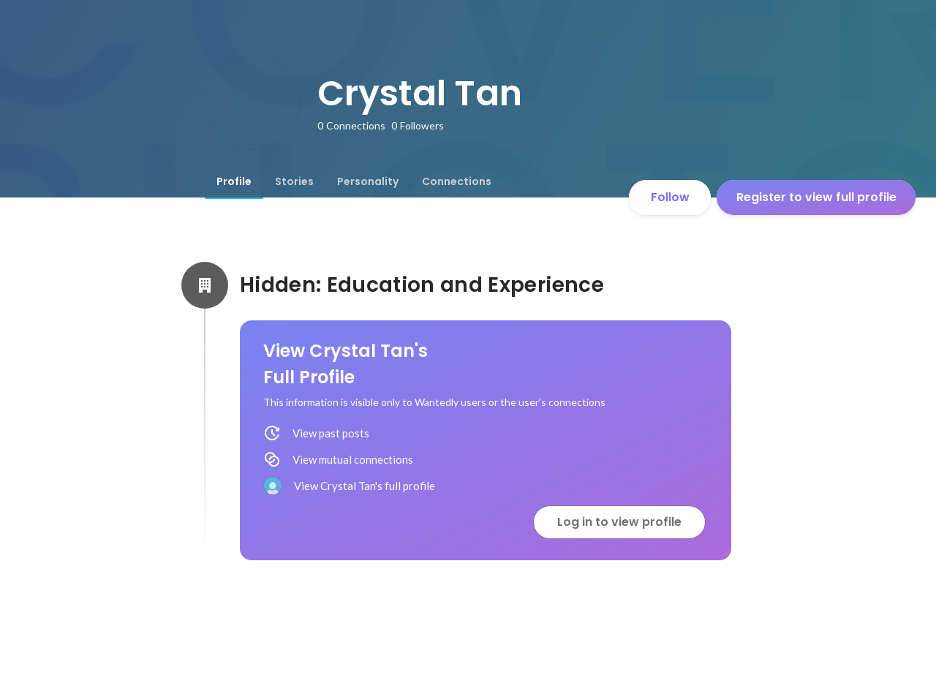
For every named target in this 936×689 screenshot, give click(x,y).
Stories (294, 181)
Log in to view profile (619, 521)
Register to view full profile (816, 197)
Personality (368, 181)
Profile (234, 181)
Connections (456, 181)
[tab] (234, 181)
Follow (670, 197)
